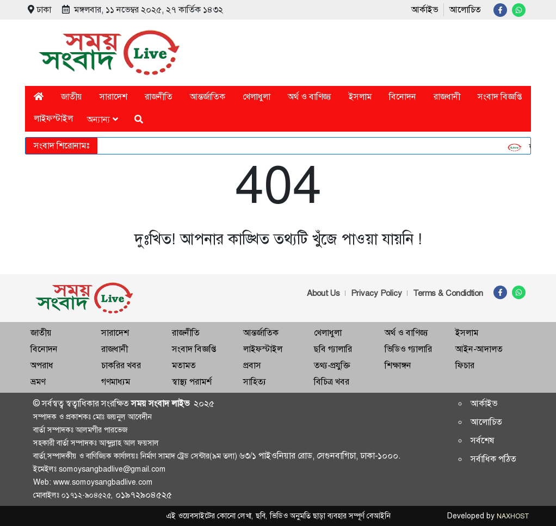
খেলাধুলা (256, 96)
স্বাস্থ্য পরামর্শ (192, 381)
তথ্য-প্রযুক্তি (332, 365)
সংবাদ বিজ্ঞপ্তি (500, 96)
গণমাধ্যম (115, 381)
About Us (323, 293)
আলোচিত (465, 9)
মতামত (184, 365)
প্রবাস (252, 365)
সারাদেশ (113, 96)
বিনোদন (402, 96)
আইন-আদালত (479, 349)
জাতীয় (71, 96)
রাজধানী (447, 96)
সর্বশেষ (483, 440)
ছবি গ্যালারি (333, 349)
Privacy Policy (376, 293)
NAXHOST (512, 516)
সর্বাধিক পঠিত (493, 459)
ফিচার (464, 365)
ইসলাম (360, 96)
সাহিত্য (254, 381)
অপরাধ (41, 365)
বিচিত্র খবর (331, 381)
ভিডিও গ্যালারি (408, 349)
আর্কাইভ (424, 9)
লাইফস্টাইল (53, 118)
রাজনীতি (158, 96)
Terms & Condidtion (448, 293)
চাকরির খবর (121, 365)
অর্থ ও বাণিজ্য (309, 96)
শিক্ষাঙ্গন (398, 365)
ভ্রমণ (37, 381)
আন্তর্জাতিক (207, 96)
